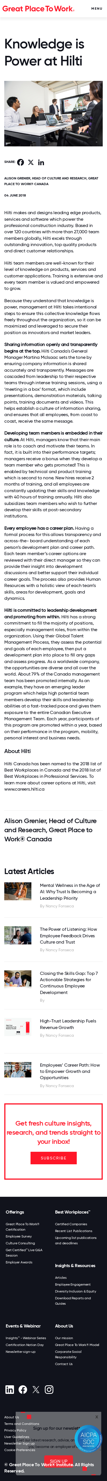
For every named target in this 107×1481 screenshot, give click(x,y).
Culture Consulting (20, 1243)
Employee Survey (18, 1236)
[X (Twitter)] (36, 1389)
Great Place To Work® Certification (23, 1227)
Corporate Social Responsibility (68, 1354)
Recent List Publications (73, 1231)
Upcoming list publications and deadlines (76, 1240)
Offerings (15, 1212)
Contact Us (64, 1364)
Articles (61, 1278)
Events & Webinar (23, 1326)
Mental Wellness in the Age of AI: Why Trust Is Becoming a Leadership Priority (70, 892)
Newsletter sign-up (21, 1352)
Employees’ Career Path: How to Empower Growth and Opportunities (70, 1071)
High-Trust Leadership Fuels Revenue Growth (68, 1024)
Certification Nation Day (25, 1345)
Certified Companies (71, 1224)
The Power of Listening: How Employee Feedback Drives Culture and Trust (68, 935)
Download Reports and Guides (73, 1301)
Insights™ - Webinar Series (26, 1338)
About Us (64, 1326)
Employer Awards (19, 1262)
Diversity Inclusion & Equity (75, 1291)
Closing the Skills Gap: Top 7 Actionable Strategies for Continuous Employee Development (69, 983)
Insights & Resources (75, 1265)
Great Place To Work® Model (77, 1345)
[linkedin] (9, 1389)
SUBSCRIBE (53, 1158)
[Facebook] (22, 1389)
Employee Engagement (73, 1284)
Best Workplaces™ (72, 1212)
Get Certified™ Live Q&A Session (24, 1252)
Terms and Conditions (21, 1424)
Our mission (64, 1338)
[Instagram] (49, 1389)
